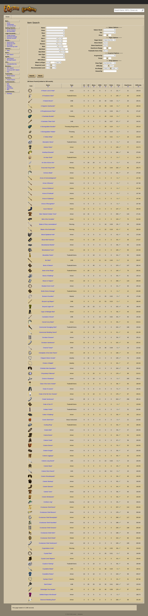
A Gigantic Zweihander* (48, 106)
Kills (8, 84)
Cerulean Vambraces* (48, 342)
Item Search (10, 54)
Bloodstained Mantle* (48, 245)
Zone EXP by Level (12, 46)
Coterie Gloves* (48, 445)
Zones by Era (10, 42)
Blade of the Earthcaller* (48, 229)
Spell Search (10, 58)
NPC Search (10, 68)
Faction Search (11, 80)
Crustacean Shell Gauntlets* (48, 522)
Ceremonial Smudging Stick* (48, 327)
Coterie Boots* (48, 435)
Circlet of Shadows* (48, 378)
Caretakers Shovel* (48, 317)
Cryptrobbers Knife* (48, 548)
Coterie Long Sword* (48, 461)
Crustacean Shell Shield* (48, 538)
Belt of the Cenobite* (48, 219)
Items (8, 85)
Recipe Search (11, 76)
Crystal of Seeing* (48, 563)
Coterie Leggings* (48, 455)
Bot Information (11, 31)
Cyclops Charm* (48, 579)
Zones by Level (11, 43)
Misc (8, 89)
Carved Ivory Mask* (48, 322)
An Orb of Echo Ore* (48, 162)
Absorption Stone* (47, 142)
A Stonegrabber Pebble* (48, 131)
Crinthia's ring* (48, 502)
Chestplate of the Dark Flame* (48, 353)
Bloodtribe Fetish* (48, 255)
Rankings (9, 93)
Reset (40, 76)
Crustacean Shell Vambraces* (48, 543)
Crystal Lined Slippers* (48, 558)
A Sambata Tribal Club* (48, 121)
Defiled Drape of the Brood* (48, 594)
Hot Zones (9, 45)
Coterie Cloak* (48, 440)
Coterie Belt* (48, 430)
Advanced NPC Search (13, 70)
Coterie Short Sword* (48, 471)
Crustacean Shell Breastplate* (48, 517)
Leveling (9, 86)
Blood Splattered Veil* (48, 234)
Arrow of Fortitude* (48, 193)
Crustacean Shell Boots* (48, 507)
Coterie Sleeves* (48, 486)
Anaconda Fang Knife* (48, 167)
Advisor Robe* (48, 147)
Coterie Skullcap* (48, 481)
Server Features (11, 30)
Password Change (12, 37)
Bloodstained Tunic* (48, 250)
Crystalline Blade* (48, 569)
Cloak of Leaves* (48, 389)
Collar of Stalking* (48, 414)
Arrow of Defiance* (48, 188)
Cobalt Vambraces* (48, 399)
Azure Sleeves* (48, 209)
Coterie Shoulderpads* (48, 476)
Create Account (11, 35)
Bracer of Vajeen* (48, 281)
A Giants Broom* (48, 101)
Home (7, 17)
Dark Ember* (48, 584)
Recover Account (11, 38)
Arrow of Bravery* (48, 183)
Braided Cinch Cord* (48, 286)
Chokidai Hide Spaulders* (48, 368)
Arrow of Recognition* (48, 203)
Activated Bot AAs (12, 64)
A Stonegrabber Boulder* (48, 126)
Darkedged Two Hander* (48, 589)
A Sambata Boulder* (48, 116)
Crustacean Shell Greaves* (48, 527)
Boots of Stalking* (48, 275)
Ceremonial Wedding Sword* (48, 332)
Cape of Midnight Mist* (48, 311)
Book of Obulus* (48, 265)
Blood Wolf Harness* (48, 239)
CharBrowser (10, 24)
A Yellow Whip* (48, 137)
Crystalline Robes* (48, 574)
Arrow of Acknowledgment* (48, 178)
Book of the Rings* (48, 270)
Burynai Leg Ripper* (48, 301)
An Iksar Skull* (48, 157)
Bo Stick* (48, 260)
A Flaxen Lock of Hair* (48, 90)
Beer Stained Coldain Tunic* (48, 214)
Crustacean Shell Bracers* (48, 512)
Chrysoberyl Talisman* (48, 373)
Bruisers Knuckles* (48, 296)
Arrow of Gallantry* (48, 198)
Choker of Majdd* (48, 363)
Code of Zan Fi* (48, 404)
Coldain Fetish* (48, 409)
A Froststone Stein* (48, 95)
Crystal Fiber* (48, 553)
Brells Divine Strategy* (48, 291)
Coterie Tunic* (48, 491)
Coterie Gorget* (48, 450)
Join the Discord (11, 26)
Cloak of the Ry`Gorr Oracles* (48, 394)
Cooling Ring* (48, 425)
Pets (8, 72)
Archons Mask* (48, 173)
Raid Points (10, 88)
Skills (8, 50)
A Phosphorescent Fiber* (48, 111)
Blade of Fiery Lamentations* (48, 224)
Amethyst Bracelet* (48, 152)
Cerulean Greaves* (48, 337)
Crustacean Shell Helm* (48, 533)
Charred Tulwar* (48, 347)
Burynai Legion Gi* (48, 306)
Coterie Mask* (48, 466)
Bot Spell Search (11, 60)
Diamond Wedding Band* (48, 599)
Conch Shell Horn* (48, 419)
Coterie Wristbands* (48, 497)
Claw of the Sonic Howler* (48, 383)
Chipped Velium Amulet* (48, 358)
